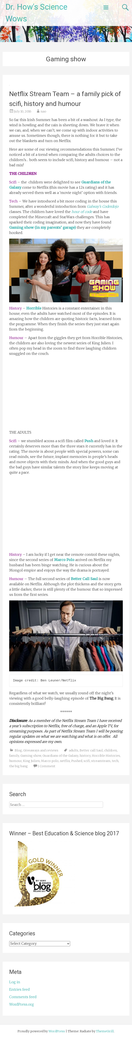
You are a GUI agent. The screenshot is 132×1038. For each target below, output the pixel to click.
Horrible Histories (106, 756)
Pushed (76, 761)
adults (73, 750)
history (85, 756)
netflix (65, 761)
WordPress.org (21, 1004)
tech (115, 761)
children (110, 750)
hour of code (81, 211)
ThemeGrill (105, 1031)
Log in (14, 982)
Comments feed (23, 997)
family (14, 756)
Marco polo (50, 761)
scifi (87, 761)
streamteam (101, 761)
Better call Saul (91, 750)
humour (15, 761)
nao (43, 111)
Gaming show (30, 756)
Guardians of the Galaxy (60, 756)
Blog (18, 750)
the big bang (18, 766)
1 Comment (46, 766)
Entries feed (19, 989)
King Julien (31, 761)
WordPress (56, 1031)
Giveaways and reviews (40, 750)
